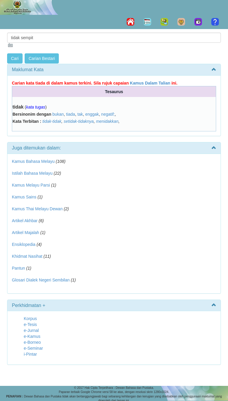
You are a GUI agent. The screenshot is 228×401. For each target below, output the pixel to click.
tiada (70, 114)
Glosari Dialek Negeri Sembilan (41, 280)
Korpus (30, 318)
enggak (92, 114)
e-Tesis (30, 324)
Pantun (18, 268)
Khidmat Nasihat (27, 256)
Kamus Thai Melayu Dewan (37, 208)
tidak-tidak (51, 121)
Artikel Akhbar (24, 220)
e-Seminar (33, 348)
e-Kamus (32, 336)
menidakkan (107, 121)
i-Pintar (30, 354)
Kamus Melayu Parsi (31, 185)
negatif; (108, 114)
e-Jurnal (31, 330)
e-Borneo (32, 342)
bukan (58, 114)
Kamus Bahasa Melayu (34, 161)
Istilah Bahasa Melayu (32, 173)
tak (80, 114)
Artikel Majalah (25, 232)
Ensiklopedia (23, 244)
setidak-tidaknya (79, 121)
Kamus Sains (24, 197)
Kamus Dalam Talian (150, 83)
